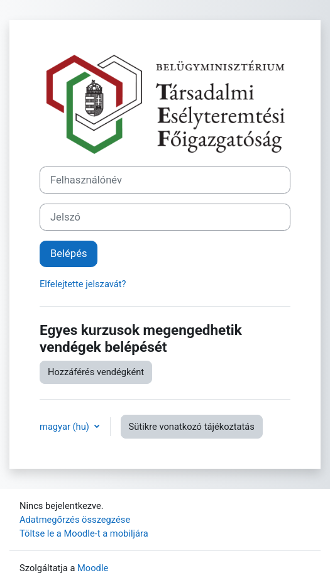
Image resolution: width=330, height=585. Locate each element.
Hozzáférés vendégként (96, 372)
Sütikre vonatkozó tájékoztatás (192, 426)
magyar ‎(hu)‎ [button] (66, 426)
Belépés (68, 254)
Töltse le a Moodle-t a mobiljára (83, 533)
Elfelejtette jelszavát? (83, 284)
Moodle (92, 568)
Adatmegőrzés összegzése (74, 519)
